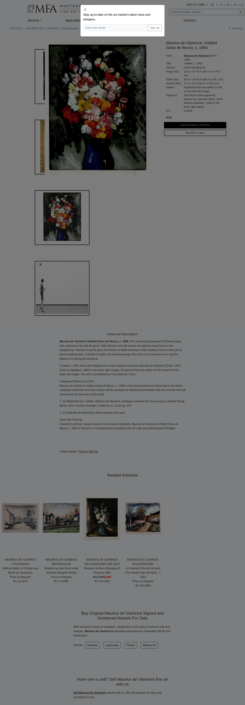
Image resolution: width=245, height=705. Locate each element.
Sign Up (155, 27)
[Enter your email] (115, 27)
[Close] (85, 10)
